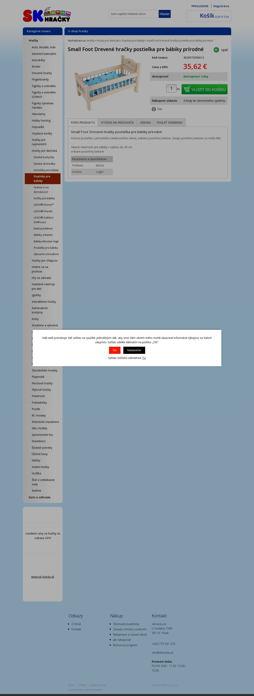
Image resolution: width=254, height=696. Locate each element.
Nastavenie (134, 350)
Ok (114, 350)
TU (144, 358)
